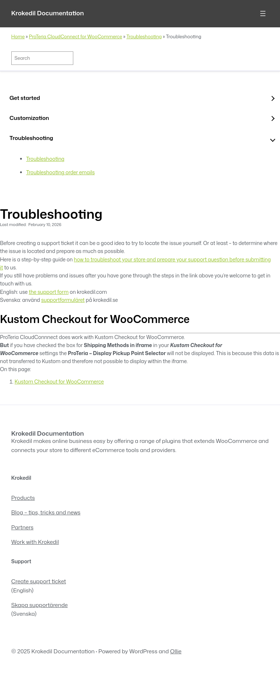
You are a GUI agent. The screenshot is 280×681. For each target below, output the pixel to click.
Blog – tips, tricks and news (46, 512)
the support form (49, 291)
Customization (29, 118)
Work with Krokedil (35, 542)
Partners (22, 527)
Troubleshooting (144, 36)
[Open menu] (263, 13)
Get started (24, 98)
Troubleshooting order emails (60, 172)
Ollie (176, 651)
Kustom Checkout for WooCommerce (59, 381)
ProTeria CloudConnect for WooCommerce (75, 36)
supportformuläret (63, 299)
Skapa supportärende (39, 605)
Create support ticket (38, 581)
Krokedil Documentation (47, 13)
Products (23, 498)
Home (18, 36)
